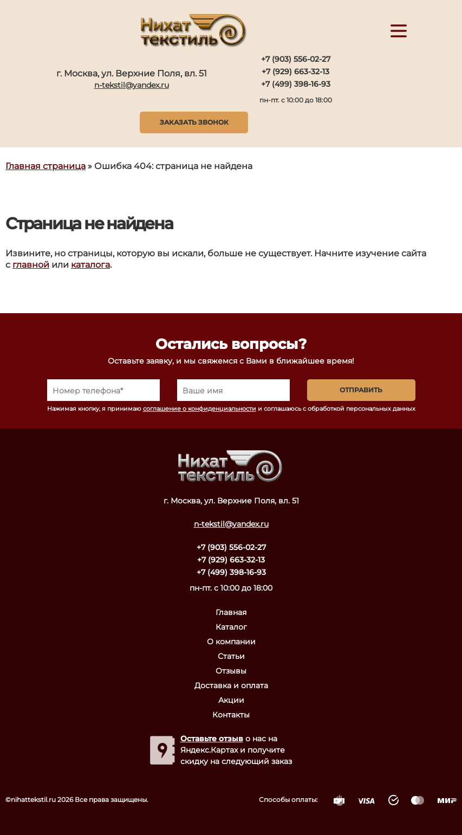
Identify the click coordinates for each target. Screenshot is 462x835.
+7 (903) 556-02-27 (295, 59)
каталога (90, 265)
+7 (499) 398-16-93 (295, 84)
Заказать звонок (194, 122)
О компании (231, 641)
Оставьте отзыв (211, 738)
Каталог (231, 627)
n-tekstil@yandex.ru (131, 85)
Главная (231, 612)
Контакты (231, 715)
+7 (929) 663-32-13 (295, 71)
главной (30, 265)
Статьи (231, 656)
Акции (231, 700)
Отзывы (231, 671)
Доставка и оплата (231, 685)
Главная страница (45, 166)
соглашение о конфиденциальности (199, 408)
